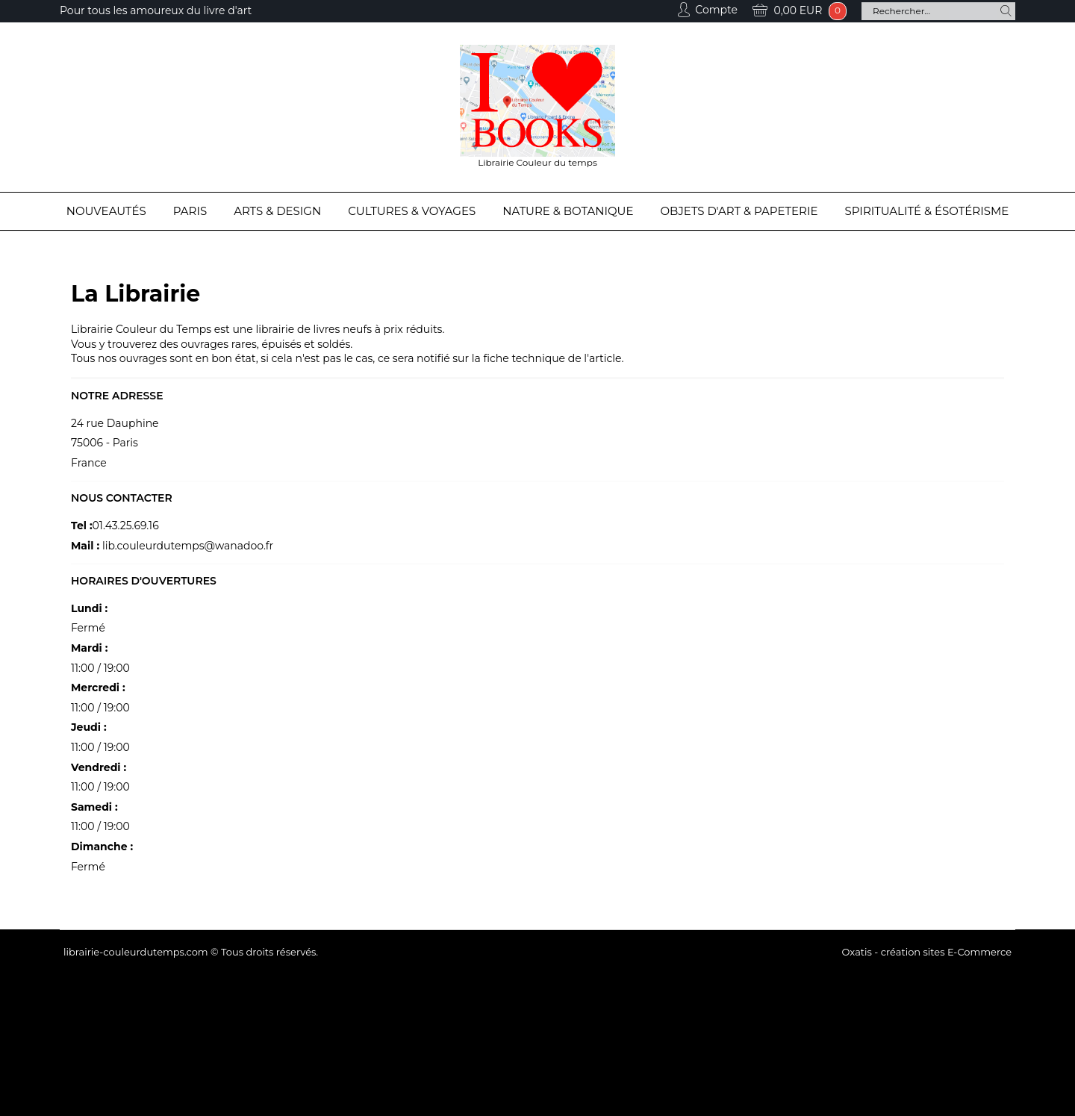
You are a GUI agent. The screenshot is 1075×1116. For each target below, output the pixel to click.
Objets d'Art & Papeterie (739, 211)
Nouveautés (106, 211)
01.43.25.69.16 (126, 525)
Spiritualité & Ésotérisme (927, 211)
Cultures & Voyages (412, 211)
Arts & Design (277, 211)
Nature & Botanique (567, 211)
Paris (190, 211)
